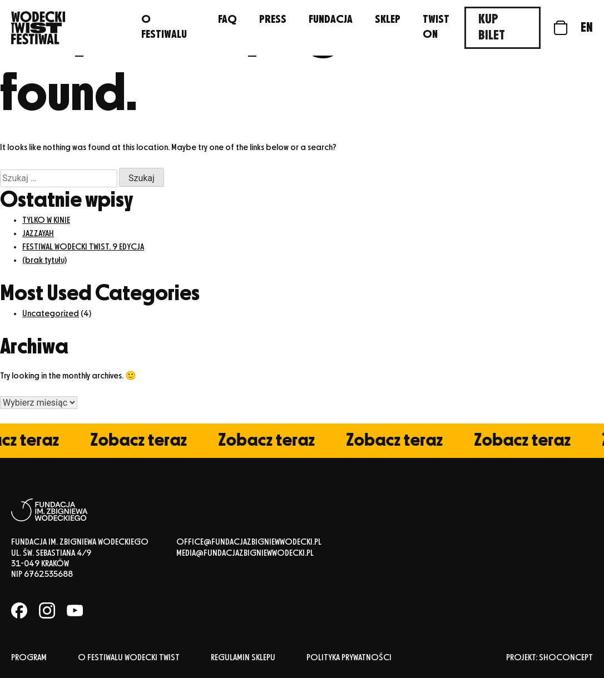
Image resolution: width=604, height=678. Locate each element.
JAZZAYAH (38, 234)
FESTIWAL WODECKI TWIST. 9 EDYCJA (83, 247)
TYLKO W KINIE (46, 220)
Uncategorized (50, 314)
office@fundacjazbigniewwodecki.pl (248, 542)
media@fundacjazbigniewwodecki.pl (245, 553)
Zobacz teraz (143, 441)
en (587, 27)
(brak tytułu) (44, 260)
